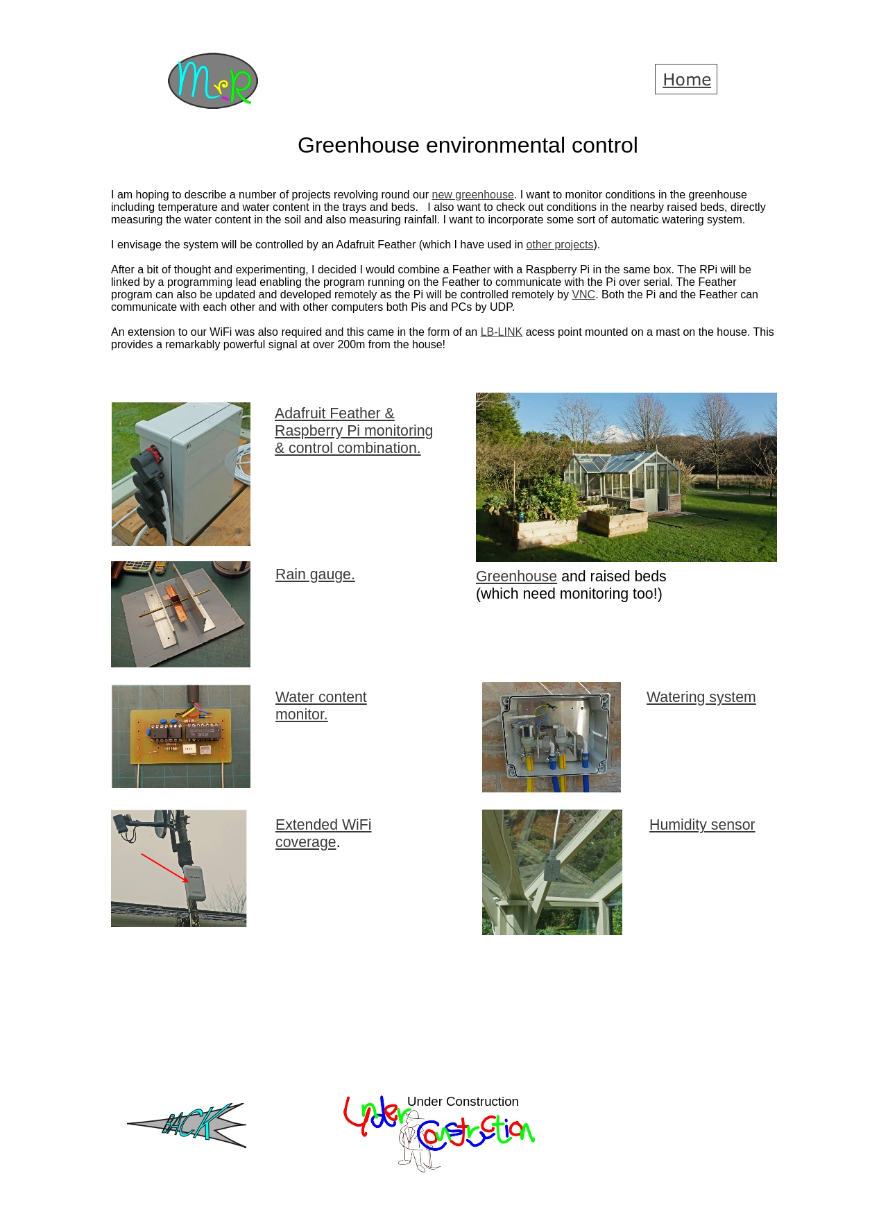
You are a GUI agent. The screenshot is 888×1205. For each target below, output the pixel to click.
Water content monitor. (321, 706)
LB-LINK (501, 332)
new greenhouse (472, 194)
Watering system (701, 697)
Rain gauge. (315, 574)
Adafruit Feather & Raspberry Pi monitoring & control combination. (354, 430)
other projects (560, 244)
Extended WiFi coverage (323, 834)
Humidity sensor (702, 825)
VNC (583, 294)
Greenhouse (516, 576)
